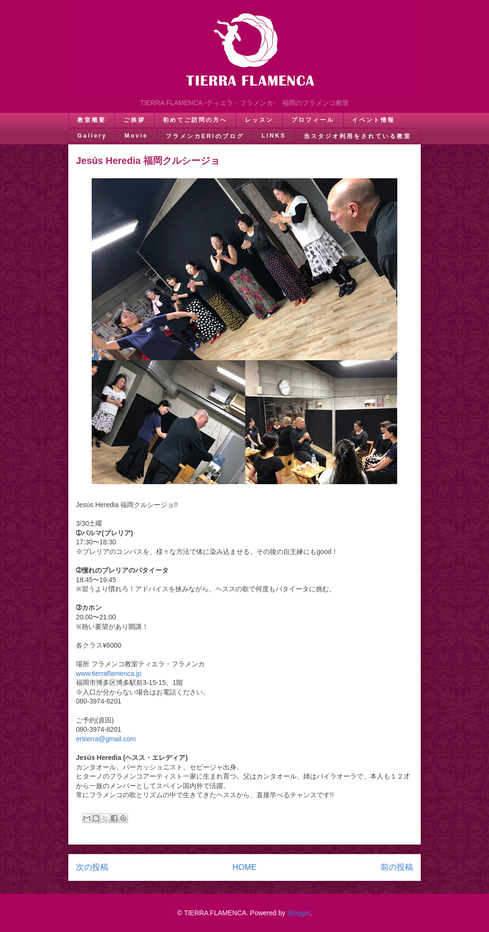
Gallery (92, 135)
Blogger (298, 913)
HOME (244, 867)
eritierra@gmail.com (106, 739)
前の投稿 (397, 867)
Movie (136, 135)
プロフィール (312, 120)
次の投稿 (92, 867)
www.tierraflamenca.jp (108, 673)
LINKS (274, 135)
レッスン (259, 120)
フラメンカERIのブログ (205, 136)
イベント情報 (373, 120)
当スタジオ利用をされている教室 (357, 136)
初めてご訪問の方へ (195, 120)
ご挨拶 (134, 120)
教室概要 (91, 120)
